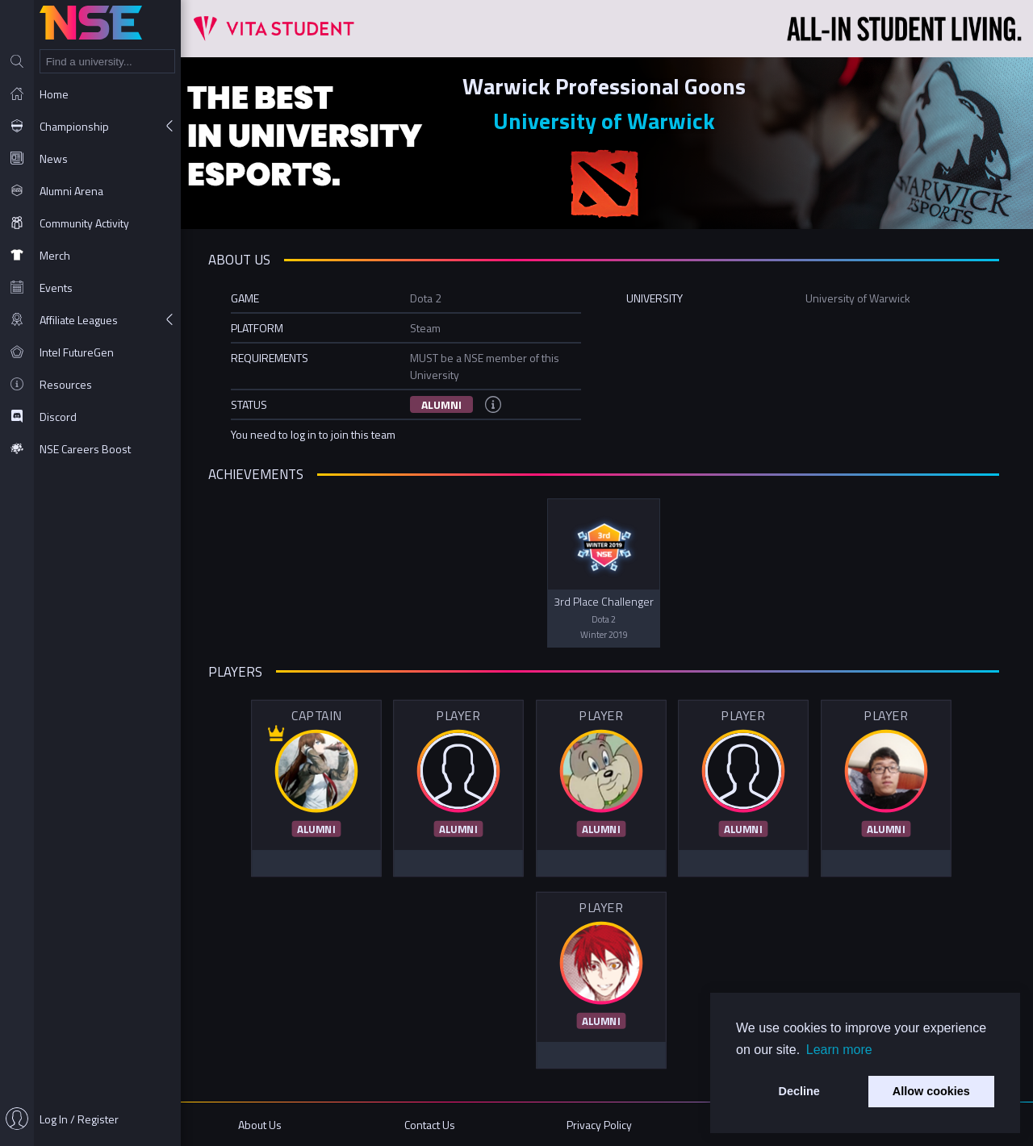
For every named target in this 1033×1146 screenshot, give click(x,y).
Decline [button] (799, 1091)
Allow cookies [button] (931, 1091)
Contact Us (433, 1123)
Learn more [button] (839, 1049)
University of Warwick (607, 120)
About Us (264, 1123)
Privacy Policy (601, 1123)
